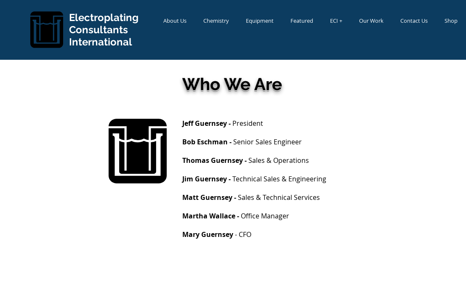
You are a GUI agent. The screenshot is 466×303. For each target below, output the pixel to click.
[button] (175, 21)
